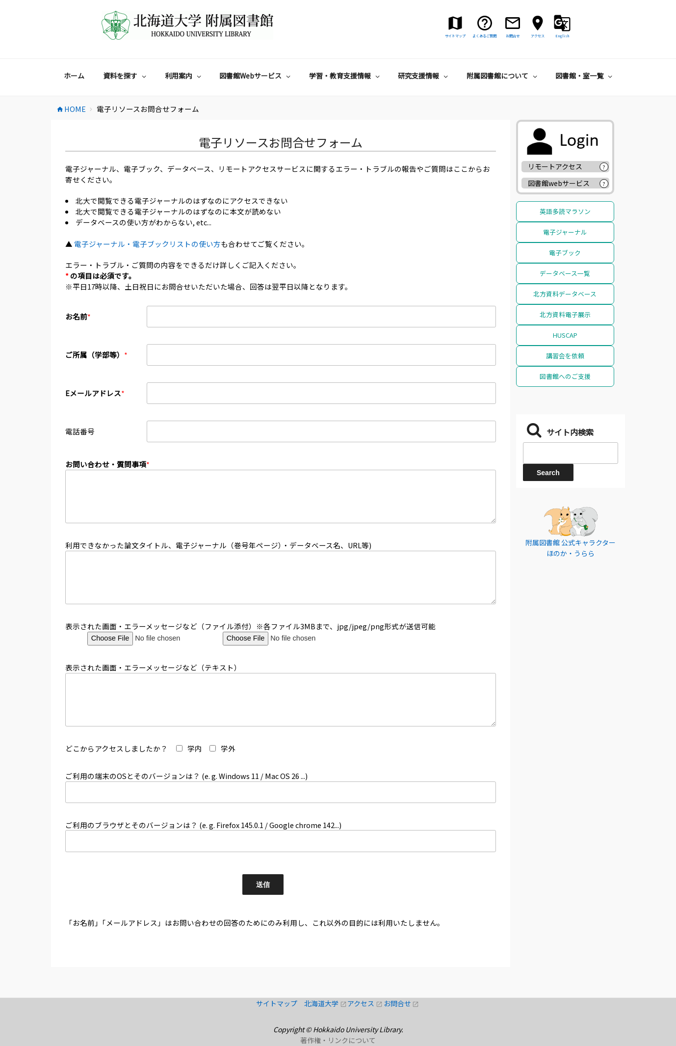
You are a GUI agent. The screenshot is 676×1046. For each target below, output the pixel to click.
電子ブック (565, 252)
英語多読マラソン (565, 211)
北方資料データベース (565, 293)
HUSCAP (565, 335)
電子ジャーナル (565, 232)
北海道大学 (325, 1003)
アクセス (365, 1003)
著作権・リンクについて (338, 1040)
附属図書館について (503, 75)
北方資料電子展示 (565, 314)
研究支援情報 (424, 75)
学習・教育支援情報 (345, 75)
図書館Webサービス (256, 75)
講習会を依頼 (565, 355)
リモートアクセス (555, 166)
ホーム (74, 75)
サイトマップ (280, 1003)
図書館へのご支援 (565, 376)
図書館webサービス (559, 183)
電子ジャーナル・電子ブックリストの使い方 (147, 244)
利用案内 (184, 75)
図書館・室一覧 (585, 75)
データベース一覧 (565, 273)
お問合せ (401, 1003)
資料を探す (126, 75)
